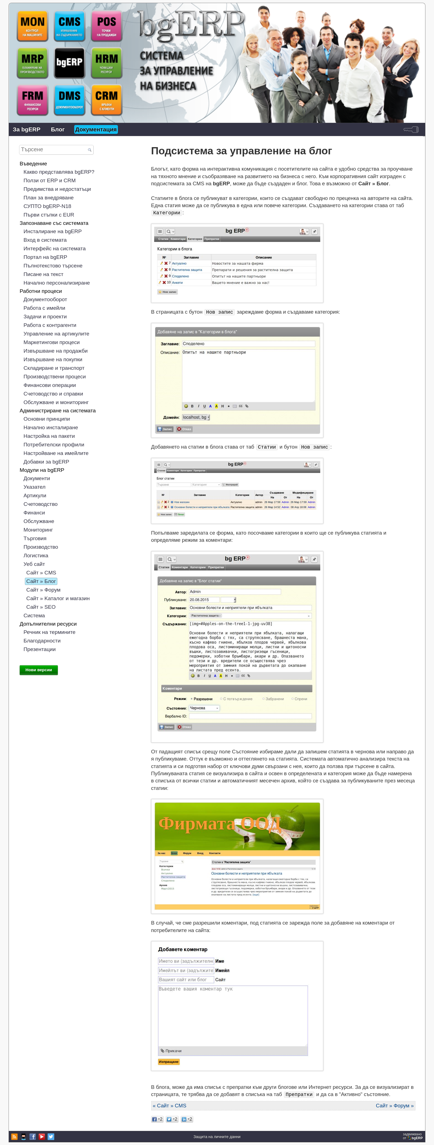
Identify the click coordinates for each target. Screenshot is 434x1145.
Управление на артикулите (56, 334)
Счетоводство (41, 504)
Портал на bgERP (45, 257)
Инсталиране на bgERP (53, 231)
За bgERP (26, 129)
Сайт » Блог (41, 581)
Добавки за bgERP (46, 462)
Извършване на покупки (53, 359)
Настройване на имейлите (56, 453)
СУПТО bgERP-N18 (47, 206)
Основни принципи (47, 419)
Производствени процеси (55, 376)
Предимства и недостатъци (57, 189)
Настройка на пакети (49, 436)
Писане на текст (43, 274)
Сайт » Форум (43, 590)
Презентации (40, 649)
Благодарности (42, 641)
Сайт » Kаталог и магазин (58, 598)
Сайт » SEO (41, 607)
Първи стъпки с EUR (49, 215)
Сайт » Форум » (395, 1105)
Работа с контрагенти (50, 325)
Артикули (35, 495)
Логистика (36, 555)
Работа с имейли (44, 308)
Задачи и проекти (45, 316)
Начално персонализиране (57, 283)
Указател (34, 487)
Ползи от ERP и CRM (50, 180)
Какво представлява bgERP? (59, 172)
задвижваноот (413, 1136)
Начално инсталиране (51, 427)
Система (34, 615)
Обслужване (39, 521)
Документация (96, 129)
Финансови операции (50, 385)
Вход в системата (45, 240)
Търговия (35, 538)
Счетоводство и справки (53, 394)
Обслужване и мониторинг (56, 402)
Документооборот (45, 299)
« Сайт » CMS (170, 1105)
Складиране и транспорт (54, 368)
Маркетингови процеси (52, 342)
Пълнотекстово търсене (53, 266)
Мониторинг (38, 530)
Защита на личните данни (217, 1136)
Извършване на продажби (56, 351)
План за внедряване (49, 198)
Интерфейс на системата (55, 248)
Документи (37, 478)
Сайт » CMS (41, 573)
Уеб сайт (34, 564)
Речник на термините (50, 632)
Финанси (34, 513)
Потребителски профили (54, 444)
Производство (41, 547)
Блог (58, 129)
